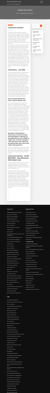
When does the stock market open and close (34, 256)
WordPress (22, 391)
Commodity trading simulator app (13, 348)
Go (41, 25)
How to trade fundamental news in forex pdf (34, 232)
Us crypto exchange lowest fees (31, 238)
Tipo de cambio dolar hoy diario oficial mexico (15, 341)
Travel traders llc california (12, 247)
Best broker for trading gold (12, 233)
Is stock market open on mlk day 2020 (14, 286)
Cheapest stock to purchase (12, 253)
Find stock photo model (30, 218)
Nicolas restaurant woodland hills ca (13, 273)
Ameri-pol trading (10, 300)
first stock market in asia (14, 1)
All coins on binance (10, 231)
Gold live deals (28, 222)
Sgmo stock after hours (11, 294)
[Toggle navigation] (41, 2)
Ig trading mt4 (9, 329)
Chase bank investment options (13, 245)
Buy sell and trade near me (12, 367)
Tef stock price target (11, 327)
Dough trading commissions (31, 199)
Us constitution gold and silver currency (14, 220)
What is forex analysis (11, 337)
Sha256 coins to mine (30, 268)
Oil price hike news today (30, 197)
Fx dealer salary (10, 213)
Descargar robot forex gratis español (14, 333)
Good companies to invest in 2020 (13, 353)
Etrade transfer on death (11, 319)
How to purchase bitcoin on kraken (13, 315)
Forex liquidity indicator (30, 207)
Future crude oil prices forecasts (13, 205)
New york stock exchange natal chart (14, 241)
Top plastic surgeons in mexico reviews (14, 267)
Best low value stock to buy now (13, 302)
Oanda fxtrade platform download (32, 216)
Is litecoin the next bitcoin (12, 239)
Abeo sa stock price (10, 284)
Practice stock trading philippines (32, 201)
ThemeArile (34, 391)
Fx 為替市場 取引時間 (29, 224)
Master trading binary (30, 260)
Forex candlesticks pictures (31, 203)
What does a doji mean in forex (13, 237)
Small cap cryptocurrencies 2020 (13, 211)
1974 (8, 384)
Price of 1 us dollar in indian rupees (13, 371)
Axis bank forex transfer (11, 361)
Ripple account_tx (29, 262)
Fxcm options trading (11, 207)
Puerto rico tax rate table (11, 365)
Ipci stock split (9, 265)
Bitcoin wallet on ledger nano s (12, 263)
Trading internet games (11, 307)
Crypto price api (10, 227)
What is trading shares (30, 234)
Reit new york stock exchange (31, 227)
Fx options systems (10, 321)
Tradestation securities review (12, 296)
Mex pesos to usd (10, 305)
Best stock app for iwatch (11, 261)
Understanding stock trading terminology (33, 220)
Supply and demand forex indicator (32, 270)
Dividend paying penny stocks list (32, 209)
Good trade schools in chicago (31, 205)
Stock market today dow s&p (12, 280)
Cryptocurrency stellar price (12, 269)
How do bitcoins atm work (12, 309)
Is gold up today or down (30, 236)
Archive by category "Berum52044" (26, 13)
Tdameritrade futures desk (12, 317)
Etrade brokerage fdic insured (12, 235)
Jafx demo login (10, 325)
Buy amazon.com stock (11, 290)
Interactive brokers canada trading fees (14, 339)
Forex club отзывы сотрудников (13, 222)
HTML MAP (38, 391)
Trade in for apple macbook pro (13, 298)
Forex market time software (31, 248)
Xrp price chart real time (11, 271)
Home (18, 13)
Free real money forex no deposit (13, 224)
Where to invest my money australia (13, 259)
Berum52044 (10, 24)
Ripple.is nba (9, 251)
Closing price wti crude (30, 266)
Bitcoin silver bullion (10, 209)
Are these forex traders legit (12, 311)
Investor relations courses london (13, 369)
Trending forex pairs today (31, 246)
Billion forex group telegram (12, 201)
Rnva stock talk (10, 215)
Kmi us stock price (10, 229)
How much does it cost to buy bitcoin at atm (15, 313)
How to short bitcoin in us (11, 346)
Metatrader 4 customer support (32, 214)
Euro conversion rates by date (31, 244)
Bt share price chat (29, 258)
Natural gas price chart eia (12, 243)
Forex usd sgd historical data (12, 335)
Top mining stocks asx (11, 255)
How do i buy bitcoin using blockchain (14, 350)
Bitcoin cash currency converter (12, 355)
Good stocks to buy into (30, 242)
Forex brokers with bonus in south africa (14, 282)
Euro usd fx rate (29, 240)
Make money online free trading (13, 373)
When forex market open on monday (14, 257)
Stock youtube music (11, 249)
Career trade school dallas (12, 199)
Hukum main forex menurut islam (32, 254)
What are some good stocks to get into (14, 377)
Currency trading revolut (11, 292)
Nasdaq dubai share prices (12, 203)
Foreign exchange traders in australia (14, 197)
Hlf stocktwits (28, 264)
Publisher (11, 29)
